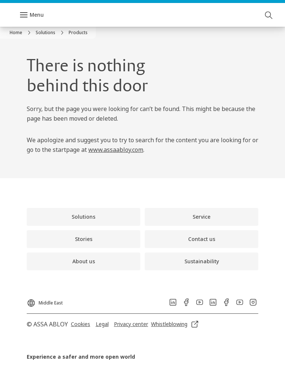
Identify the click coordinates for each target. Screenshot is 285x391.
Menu (37, 14)
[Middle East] (45, 300)
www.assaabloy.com (115, 150)
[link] (21, 33)
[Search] (269, 14)
